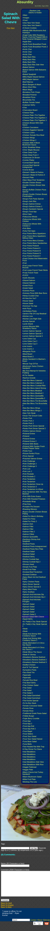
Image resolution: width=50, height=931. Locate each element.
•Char (24, 107)
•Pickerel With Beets (30, 444)
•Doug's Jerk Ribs (29, 201)
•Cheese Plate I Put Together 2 (34, 118)
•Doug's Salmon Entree (31, 204)
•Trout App (26, 721)
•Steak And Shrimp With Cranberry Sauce (31, 635)
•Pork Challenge (28, 461)
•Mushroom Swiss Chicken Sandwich (32, 367)
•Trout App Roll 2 (29, 729)
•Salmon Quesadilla (30, 537)
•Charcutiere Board (29, 110)
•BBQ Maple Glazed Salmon (33, 77)
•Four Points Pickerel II (31, 248)
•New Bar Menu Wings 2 (32, 411)
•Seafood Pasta (28, 544)
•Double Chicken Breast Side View (33, 186)
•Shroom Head (28, 564)
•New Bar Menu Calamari (32, 380)
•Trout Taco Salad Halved (32, 739)
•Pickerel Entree (28, 439)
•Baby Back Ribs (29, 57)
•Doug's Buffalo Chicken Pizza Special (34, 191)
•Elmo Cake (27, 214)
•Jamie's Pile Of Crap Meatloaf (34, 314)
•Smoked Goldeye (29, 574)
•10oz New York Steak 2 (31, 25)
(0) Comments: (8, 854)
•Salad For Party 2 (29, 521)
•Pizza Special (28, 456)
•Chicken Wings (28, 138)
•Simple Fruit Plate (29, 567)
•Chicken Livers (28, 133)
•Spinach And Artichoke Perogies (31, 601)
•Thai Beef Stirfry (29, 683)
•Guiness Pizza (28, 291)
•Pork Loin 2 (27, 471)
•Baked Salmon (28, 67)
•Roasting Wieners (29, 509)
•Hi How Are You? (29, 298)
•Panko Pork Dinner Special (33, 426)
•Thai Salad (26, 688)
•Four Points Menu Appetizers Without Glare (34, 237)
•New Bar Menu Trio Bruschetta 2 (34, 404)
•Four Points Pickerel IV (31, 253)
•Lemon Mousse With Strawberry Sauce (30, 327)
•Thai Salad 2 (27, 693)
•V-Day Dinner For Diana (32, 749)
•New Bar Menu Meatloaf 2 (32, 393)
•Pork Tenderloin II (29, 487)
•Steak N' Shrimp (29, 655)
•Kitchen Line (27, 316)
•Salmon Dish (27, 524)
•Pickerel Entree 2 (29, 441)
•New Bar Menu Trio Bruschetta (34, 401)
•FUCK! (25, 275)
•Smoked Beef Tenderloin (32, 572)
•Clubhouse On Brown (31, 158)
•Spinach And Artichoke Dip (33, 594)
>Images (25, 18)
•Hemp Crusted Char (30, 296)
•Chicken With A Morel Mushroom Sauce (31, 144)
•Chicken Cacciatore (30, 127)
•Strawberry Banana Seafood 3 (34, 662)
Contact (33, 925)
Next (12, 28)
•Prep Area (26, 504)
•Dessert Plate (28, 177)
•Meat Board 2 (28, 357)
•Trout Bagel (27, 731)
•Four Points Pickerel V (31, 256)
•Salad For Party (28, 519)
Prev (8, 28)
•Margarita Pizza (28, 351)
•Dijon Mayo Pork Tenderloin (33, 180)
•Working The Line (29, 782)
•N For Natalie (27, 375)
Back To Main (6, 912)
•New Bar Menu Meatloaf (32, 391)
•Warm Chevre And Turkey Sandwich (32, 773)
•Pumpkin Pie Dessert (31, 507)
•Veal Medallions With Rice (32, 764)
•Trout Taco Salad (29, 736)
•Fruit (24, 263)
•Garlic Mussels (28, 278)
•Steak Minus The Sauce (32, 652)
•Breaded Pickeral (29, 95)
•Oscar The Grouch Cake (32, 416)
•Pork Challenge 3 (29, 466)
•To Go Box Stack (29, 703)
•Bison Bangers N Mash (31, 84)
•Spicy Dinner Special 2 (31, 587)
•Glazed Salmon (28, 280)
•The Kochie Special (30, 701)
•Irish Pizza (26, 308)
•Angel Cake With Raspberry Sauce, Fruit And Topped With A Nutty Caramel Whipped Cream (34, 37)
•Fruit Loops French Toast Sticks (35, 270)
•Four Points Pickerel (30, 246)
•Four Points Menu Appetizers (34, 233)
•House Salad (27, 301)
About (40, 925)
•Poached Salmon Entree (32, 459)
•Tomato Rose (27, 708)
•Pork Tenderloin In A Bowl (32, 489)
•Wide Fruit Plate (29, 779)
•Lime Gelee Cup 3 (29, 344)
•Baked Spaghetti (29, 74)
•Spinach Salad (28, 604)
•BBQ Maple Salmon (30, 79)
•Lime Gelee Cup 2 (29, 341)
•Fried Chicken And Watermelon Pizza (34, 259)
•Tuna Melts (27, 744)
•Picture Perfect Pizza (30, 453)
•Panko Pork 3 (28, 423)
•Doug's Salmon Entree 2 (32, 206)
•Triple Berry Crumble (30, 718)
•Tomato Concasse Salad (32, 706)
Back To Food (6, 908)
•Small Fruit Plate (29, 569)
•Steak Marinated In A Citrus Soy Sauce (33, 644)
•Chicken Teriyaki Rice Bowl (33, 135)
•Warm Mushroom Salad (32, 777)
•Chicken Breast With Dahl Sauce (32, 124)
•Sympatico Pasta (29, 670)
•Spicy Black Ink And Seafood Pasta (34, 578)
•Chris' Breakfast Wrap (31, 147)
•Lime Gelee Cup (29, 339)
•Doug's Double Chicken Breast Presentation (34, 195)
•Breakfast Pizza (28, 97)
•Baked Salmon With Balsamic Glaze (34, 71)
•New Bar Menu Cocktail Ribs (33, 386)
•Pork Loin (26, 469)
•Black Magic (27, 90)
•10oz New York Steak (31, 23)
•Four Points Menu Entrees (32, 241)
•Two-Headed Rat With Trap (33, 747)
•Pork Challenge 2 (29, 464)
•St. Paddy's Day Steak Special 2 (34, 625)
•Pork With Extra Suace (31, 496)
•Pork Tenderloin (28, 479)
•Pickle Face (27, 451)
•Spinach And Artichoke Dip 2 (33, 597)
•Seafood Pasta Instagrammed (34, 546)
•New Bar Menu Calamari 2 (33, 383)
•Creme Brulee (28, 170)
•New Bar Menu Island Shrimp (34, 388)
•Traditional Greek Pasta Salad (34, 713)
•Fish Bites (26, 228)
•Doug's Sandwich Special (32, 209)
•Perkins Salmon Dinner (31, 431)
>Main (24, 15)
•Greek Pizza (27, 285)
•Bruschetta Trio (28, 100)
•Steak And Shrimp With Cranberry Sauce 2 (31, 639)
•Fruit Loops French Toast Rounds (32, 267)
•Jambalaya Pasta (29, 311)
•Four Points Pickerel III (31, 251)
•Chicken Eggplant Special (32, 130)
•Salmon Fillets (28, 534)
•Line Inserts (27, 346)
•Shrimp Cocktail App (30, 559)
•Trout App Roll (28, 726)
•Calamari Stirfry (28, 105)
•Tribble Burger (28, 716)
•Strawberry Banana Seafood (33, 657)
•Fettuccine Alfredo (29, 217)
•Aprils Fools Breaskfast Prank (34, 44)
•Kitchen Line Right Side (31, 319)
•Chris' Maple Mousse (30, 150)
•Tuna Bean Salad (29, 741)
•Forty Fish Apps (28, 231)
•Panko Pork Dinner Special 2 (34, 428)
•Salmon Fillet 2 (28, 532)
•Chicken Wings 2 (29, 140)
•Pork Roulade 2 (28, 476)
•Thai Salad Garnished (31, 695)
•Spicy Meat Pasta (29, 589)
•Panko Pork (27, 418)
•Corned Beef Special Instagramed (30, 166)
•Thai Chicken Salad (30, 685)
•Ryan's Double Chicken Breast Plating (34, 513)
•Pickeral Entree (28, 434)
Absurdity (25, 2)
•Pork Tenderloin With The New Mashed (34, 493)
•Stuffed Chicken (28, 665)
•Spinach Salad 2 (29, 614)
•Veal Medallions (28, 752)
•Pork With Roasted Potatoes (33, 499)
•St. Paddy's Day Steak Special (34, 622)
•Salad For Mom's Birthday (32, 516)
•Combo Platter (28, 160)
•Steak (25, 629)
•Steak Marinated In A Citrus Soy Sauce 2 (33, 648)
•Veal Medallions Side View (33, 762)
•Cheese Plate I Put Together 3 (34, 120)
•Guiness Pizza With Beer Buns (34, 293)
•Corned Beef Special (30, 163)
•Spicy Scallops (28, 592)
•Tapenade (26, 675)
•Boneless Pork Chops (31, 92)
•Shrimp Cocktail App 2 (31, 562)
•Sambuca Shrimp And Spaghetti (31, 540)
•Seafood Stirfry (28, 557)
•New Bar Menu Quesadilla (32, 396)
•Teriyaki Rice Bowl (29, 680)
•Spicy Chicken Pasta (30, 582)
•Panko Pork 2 (28, 421)
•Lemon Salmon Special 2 (32, 333)
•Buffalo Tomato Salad (31, 102)
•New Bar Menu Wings (31, 408)
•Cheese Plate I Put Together (33, 115)
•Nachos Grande (28, 378)
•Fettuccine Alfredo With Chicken (31, 220)
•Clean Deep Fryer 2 (30, 155)
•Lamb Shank (27, 324)
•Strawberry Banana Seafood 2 (34, 660)
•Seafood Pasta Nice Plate (32, 549)
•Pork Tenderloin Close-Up (32, 484)
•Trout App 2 (27, 724)
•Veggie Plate (27, 770)
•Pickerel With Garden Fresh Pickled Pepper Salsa (33, 447)
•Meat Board (27, 354)
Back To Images (7, 910)
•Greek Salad (27, 288)
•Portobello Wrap (29, 501)
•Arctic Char (27, 49)
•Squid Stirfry (27, 619)
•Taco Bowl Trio (28, 672)
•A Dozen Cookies (29, 28)
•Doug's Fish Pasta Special (33, 199)
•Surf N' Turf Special (30, 667)
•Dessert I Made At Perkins (32, 172)
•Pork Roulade (28, 474)
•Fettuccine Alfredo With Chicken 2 (31, 225)
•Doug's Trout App (29, 212)
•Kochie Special (28, 321)
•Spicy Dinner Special (30, 584)
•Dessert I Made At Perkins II (33, 175)
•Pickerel (25, 436)
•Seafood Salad (28, 551)
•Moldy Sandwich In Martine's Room (33, 360)
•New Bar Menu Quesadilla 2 (33, 398)
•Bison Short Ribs (29, 87)
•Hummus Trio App (29, 306)
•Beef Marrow (27, 82)
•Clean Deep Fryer (29, 152)
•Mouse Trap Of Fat (30, 364)
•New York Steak (29, 413)
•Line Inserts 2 (28, 349)
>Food (24, 20)
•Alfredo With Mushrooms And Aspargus (34, 31)
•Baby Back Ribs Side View (33, 65)
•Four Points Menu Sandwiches (34, 243)
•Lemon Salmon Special (31, 331)
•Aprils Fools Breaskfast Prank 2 (35, 47)
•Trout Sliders (27, 734)
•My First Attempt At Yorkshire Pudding (34, 372)
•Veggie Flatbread (29, 767)
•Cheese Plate (28, 113)
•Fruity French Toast (30, 273)
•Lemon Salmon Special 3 (32, 336)
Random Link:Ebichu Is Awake (35, 12)
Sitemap (46, 925)
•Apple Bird (26, 42)
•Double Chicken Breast (31, 183)
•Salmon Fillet (27, 526)
